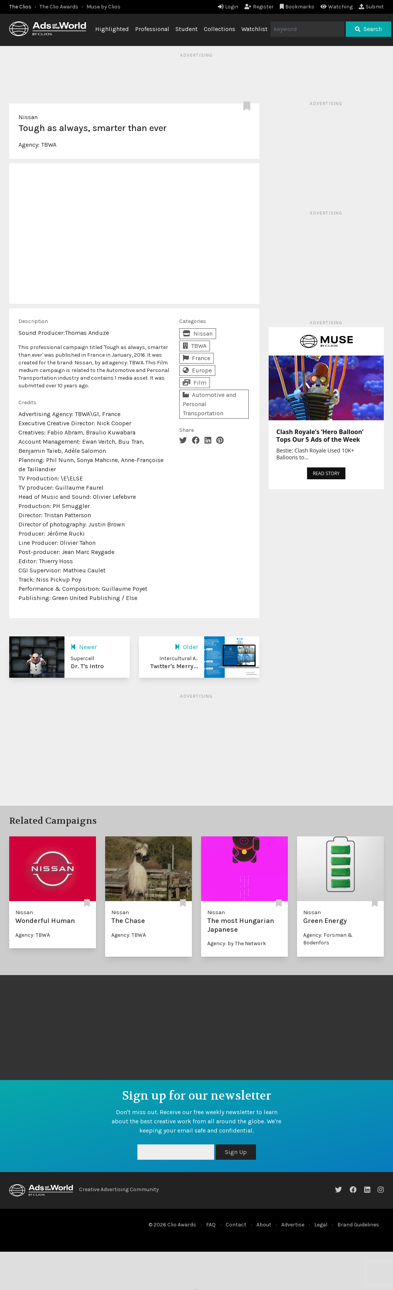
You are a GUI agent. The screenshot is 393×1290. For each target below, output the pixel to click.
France (196, 358)
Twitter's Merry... (174, 666)
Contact (236, 1224)
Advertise (292, 1224)
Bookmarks (297, 6)
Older (186, 647)
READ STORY (326, 473)
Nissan (28, 117)
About (263, 1224)
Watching (336, 6)
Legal (320, 1224)
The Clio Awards (59, 6)
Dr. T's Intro (87, 666)
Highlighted (112, 29)
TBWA (48, 144)
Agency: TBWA (32, 935)
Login (228, 6)
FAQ (211, 1224)
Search (368, 29)
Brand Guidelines (358, 1224)
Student (186, 29)
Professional (152, 29)
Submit (371, 6)
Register (259, 6)
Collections (219, 29)
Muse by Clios (103, 6)
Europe (197, 370)
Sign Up (236, 1152)
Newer (84, 647)
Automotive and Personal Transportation (209, 404)
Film (194, 382)
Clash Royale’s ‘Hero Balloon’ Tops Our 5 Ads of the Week (319, 436)
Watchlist (254, 29)
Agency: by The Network (236, 943)
